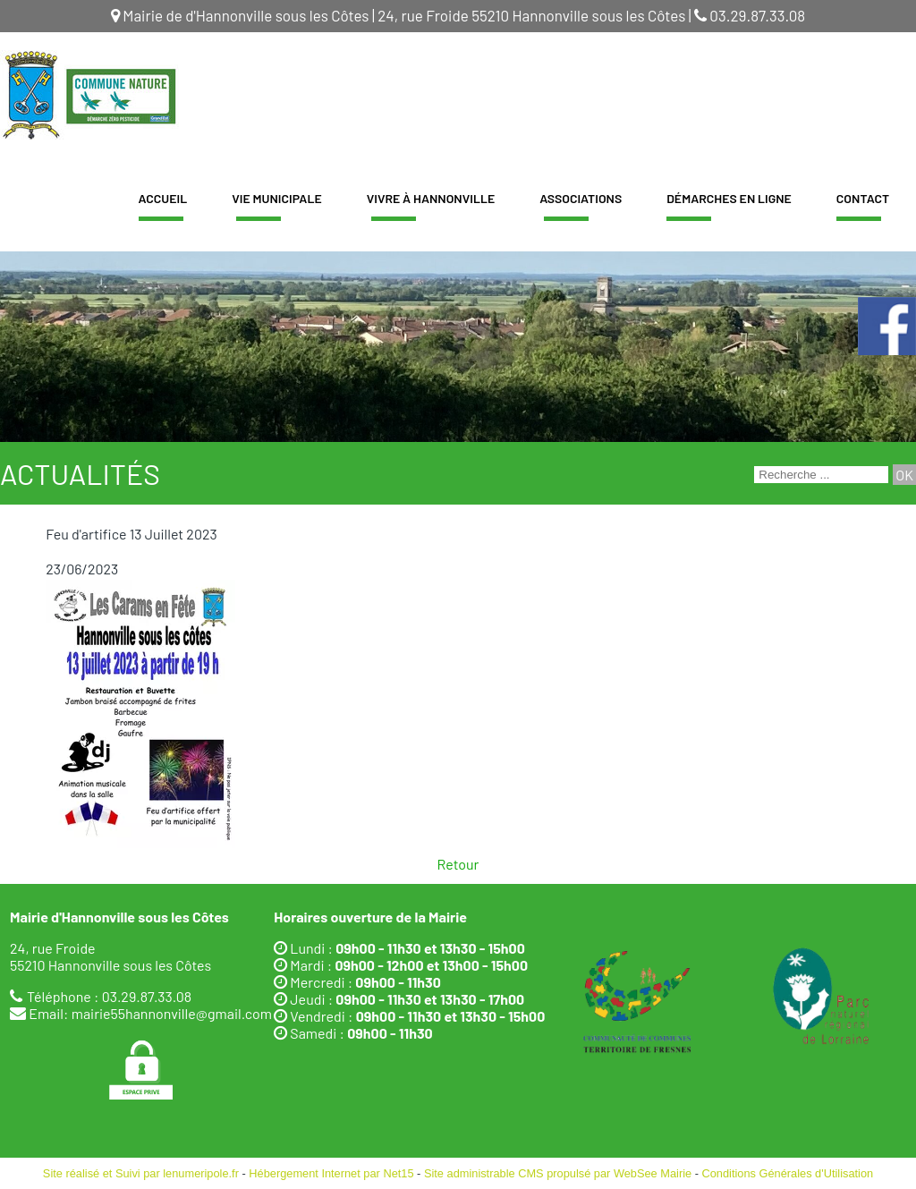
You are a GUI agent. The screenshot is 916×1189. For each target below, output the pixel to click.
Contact (862, 198)
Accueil (163, 198)
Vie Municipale (277, 198)
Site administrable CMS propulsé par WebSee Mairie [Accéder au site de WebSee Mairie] (557, 1173)
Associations (580, 198)
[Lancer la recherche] (904, 474)
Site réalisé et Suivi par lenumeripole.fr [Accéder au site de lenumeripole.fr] (141, 1173)
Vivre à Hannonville (431, 198)
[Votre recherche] (821, 474)
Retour (458, 863)
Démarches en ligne (729, 198)
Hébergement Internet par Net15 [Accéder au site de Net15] (331, 1173)
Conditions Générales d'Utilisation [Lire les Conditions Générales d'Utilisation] (788, 1173)
